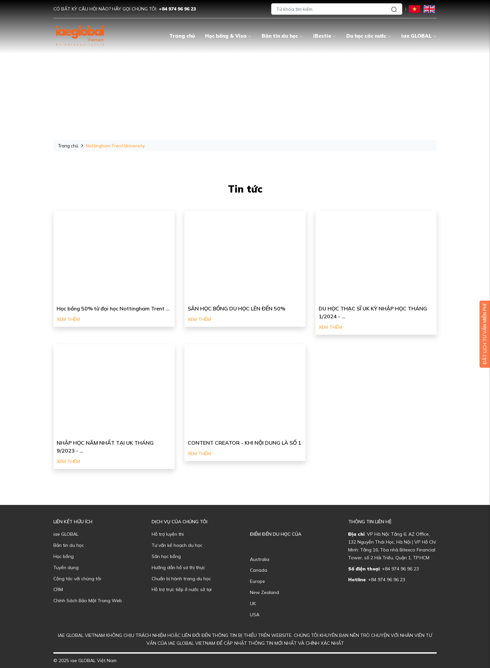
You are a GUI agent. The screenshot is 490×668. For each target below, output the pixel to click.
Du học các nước (368, 36)
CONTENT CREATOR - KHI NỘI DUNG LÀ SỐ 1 (244, 442)
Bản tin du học (282, 36)
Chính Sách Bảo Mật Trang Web (87, 600)
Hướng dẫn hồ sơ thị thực (178, 567)
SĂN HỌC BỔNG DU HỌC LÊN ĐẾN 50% (236, 308)
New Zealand (264, 592)
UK (253, 603)
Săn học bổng (166, 556)
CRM (58, 589)
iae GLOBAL (419, 36)
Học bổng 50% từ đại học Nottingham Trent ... (113, 308)
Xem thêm (68, 319)
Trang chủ (182, 36)
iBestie (324, 36)
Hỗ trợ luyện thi (168, 534)
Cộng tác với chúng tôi (77, 579)
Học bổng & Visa (228, 36)
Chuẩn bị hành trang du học (181, 579)
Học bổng (63, 556)
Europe (257, 581)
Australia (259, 559)
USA (254, 615)
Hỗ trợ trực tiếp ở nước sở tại (182, 589)
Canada (258, 570)
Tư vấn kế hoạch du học (177, 545)
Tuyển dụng (66, 567)
